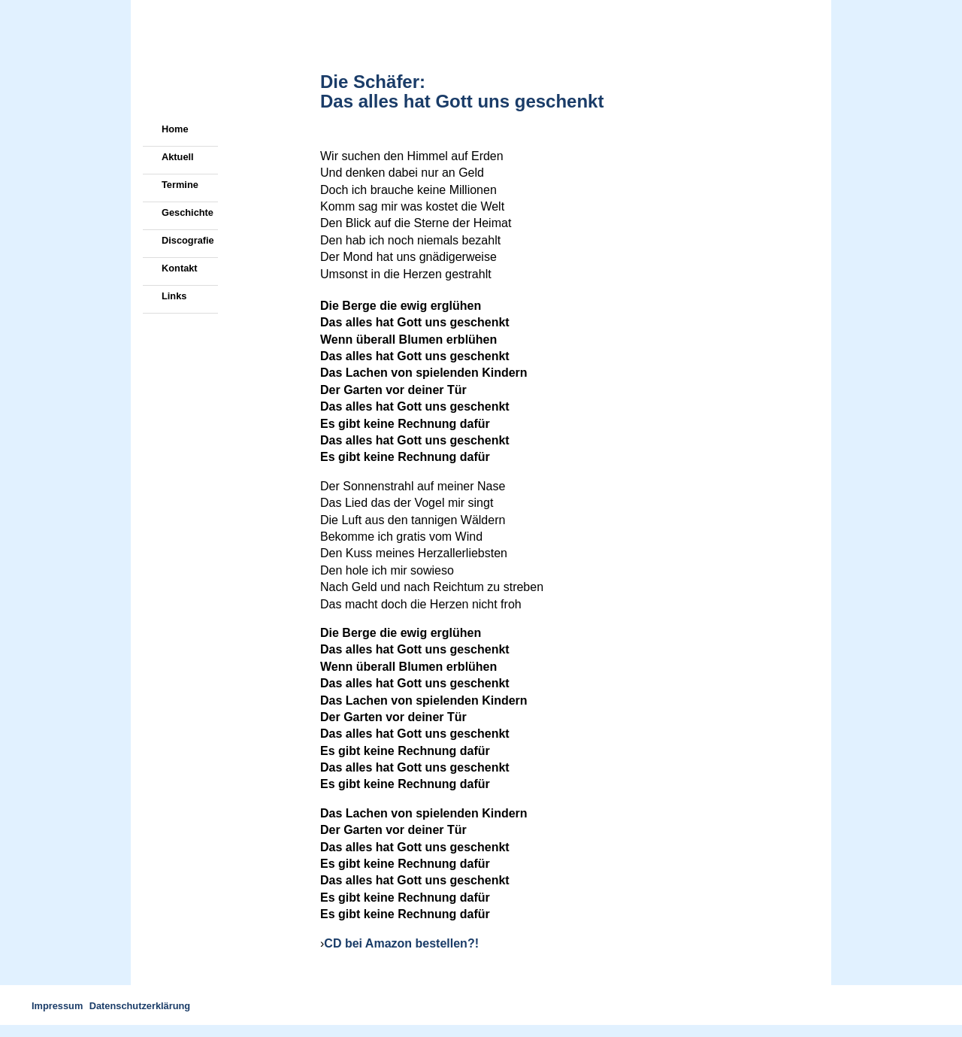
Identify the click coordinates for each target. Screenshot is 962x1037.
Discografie (188, 240)
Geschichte (187, 212)
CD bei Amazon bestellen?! (401, 943)
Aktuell (178, 156)
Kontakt (180, 268)
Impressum (57, 1005)
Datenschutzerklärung (139, 1005)
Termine (180, 184)
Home (175, 129)
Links (174, 296)
